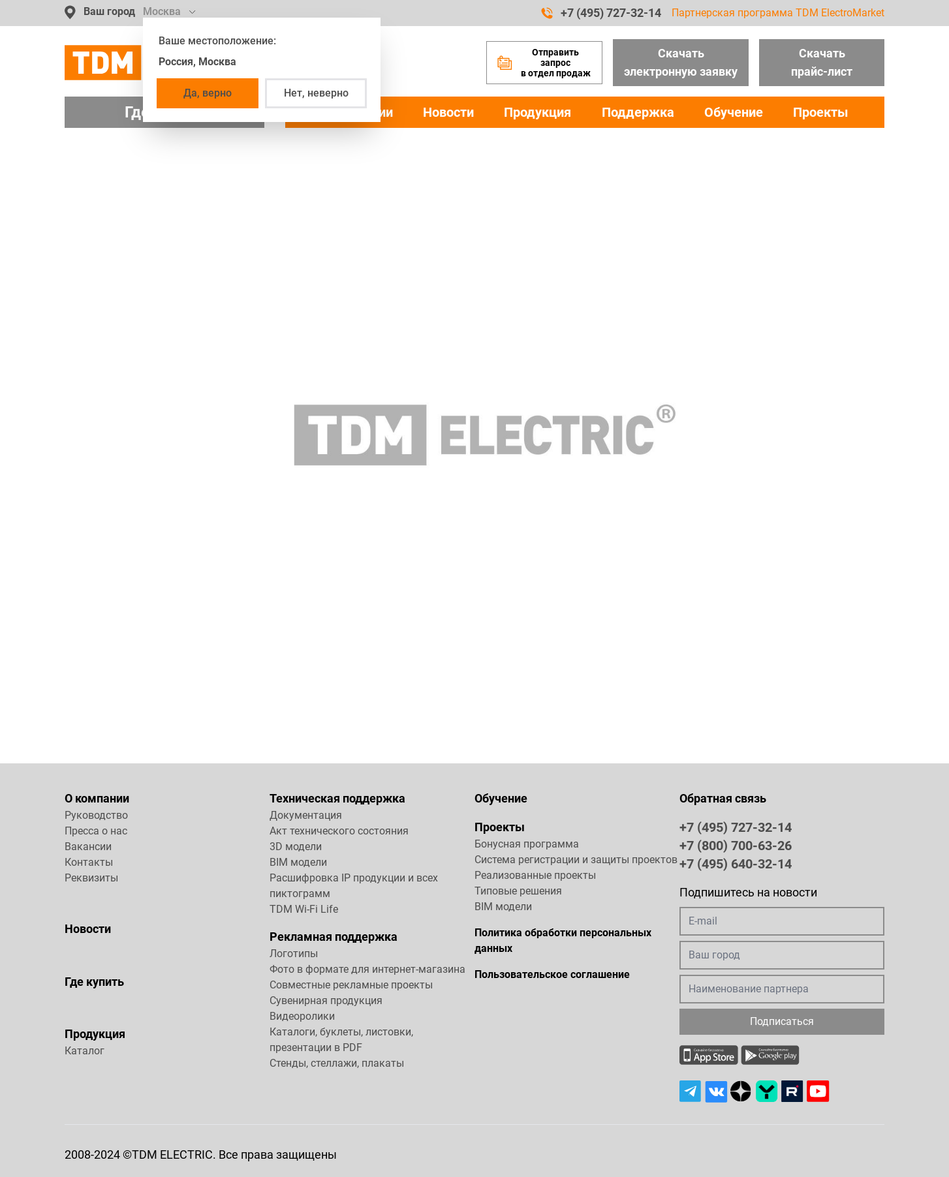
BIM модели (298, 862)
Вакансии (88, 846)
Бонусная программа (526, 844)
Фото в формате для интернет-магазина (367, 969)
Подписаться (782, 1021)
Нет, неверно (316, 93)
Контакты (89, 862)
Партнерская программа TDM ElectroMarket (778, 13)
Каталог (84, 1051)
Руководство (96, 815)
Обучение (733, 112)
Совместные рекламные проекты (351, 985)
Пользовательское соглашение (552, 974)
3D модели (296, 846)
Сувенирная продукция (326, 1000)
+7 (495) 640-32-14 (735, 863)
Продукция (537, 112)
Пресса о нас (96, 831)
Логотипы (294, 953)
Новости (448, 112)
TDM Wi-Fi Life (304, 909)
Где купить (94, 981)
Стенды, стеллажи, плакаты (337, 1063)
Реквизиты (91, 878)
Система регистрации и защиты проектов (575, 859)
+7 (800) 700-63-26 (735, 844)
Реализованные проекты (535, 875)
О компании (97, 798)
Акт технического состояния (339, 831)
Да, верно (207, 93)
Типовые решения (518, 891)
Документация (306, 815)
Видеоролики (302, 1016)
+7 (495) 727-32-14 (601, 13)
